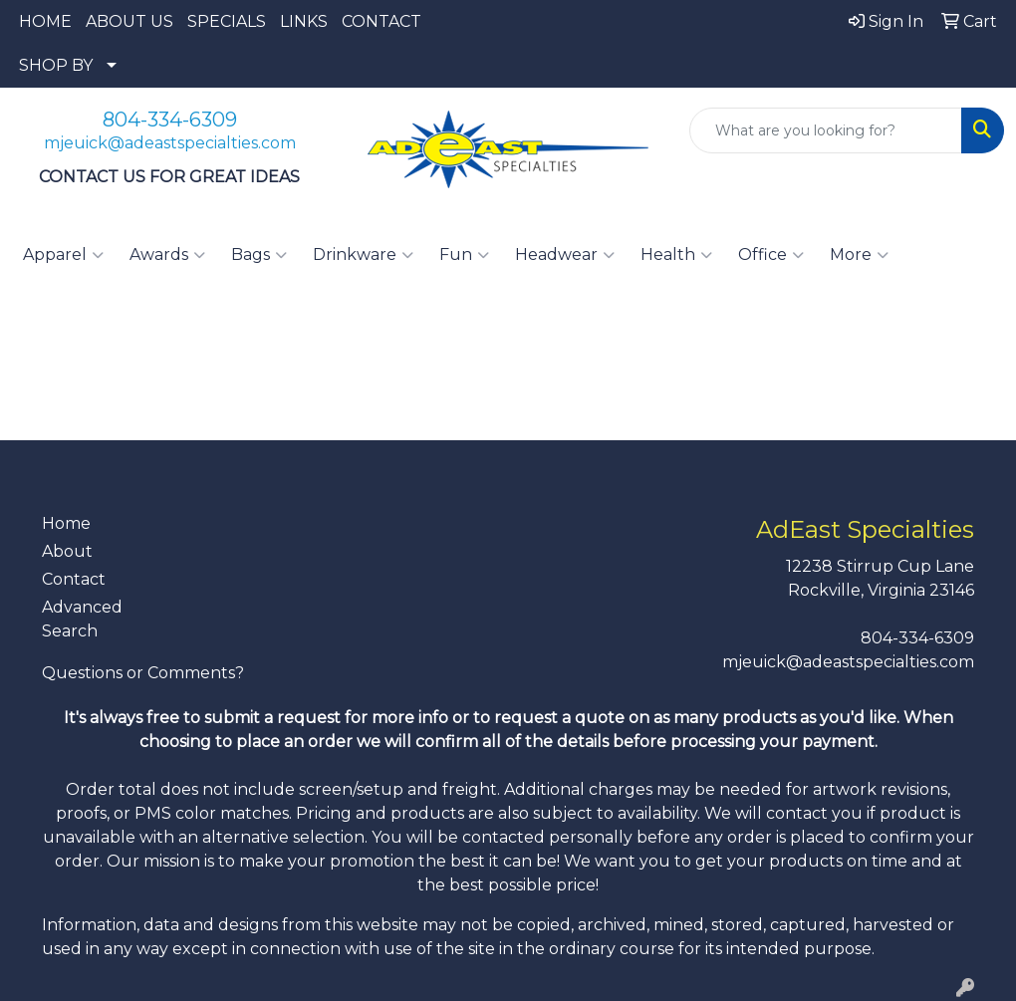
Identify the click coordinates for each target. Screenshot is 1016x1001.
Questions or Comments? (143, 672)
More (859, 255)
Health (676, 255)
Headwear (565, 255)
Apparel (63, 255)
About (67, 551)
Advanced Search (82, 619)
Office (771, 255)
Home (66, 523)
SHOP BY (56, 65)
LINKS (304, 21)
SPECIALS (226, 21)
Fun (464, 255)
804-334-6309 (170, 119)
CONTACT (381, 21)
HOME (45, 21)
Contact (74, 579)
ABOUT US (129, 21)
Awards (167, 255)
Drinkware (363, 255)
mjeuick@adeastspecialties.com (170, 142)
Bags (259, 255)
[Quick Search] (825, 130)
